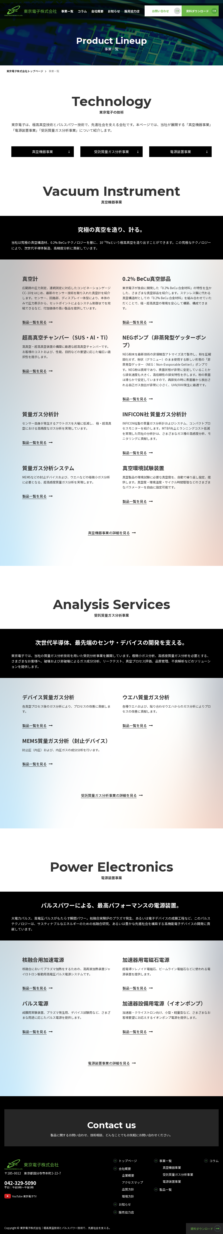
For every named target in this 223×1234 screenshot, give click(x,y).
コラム (82, 11)
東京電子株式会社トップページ (25, 71)
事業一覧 (67, 11)
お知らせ (114, 11)
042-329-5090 (20, 1182)
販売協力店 (132, 11)
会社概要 (97, 11)
